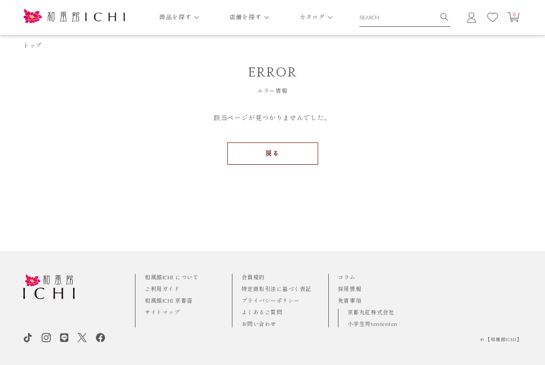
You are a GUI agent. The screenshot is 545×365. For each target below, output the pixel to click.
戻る (272, 153)
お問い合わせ (259, 324)
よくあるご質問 (262, 313)
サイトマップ (162, 313)
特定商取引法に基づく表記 (277, 289)
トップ (32, 46)
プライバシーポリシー (271, 301)
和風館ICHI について (171, 278)
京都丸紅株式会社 (371, 313)
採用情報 (349, 289)
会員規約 (253, 278)
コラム (347, 278)
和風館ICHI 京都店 (169, 301)
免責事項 (349, 301)
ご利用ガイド (162, 289)
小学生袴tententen (373, 324)
